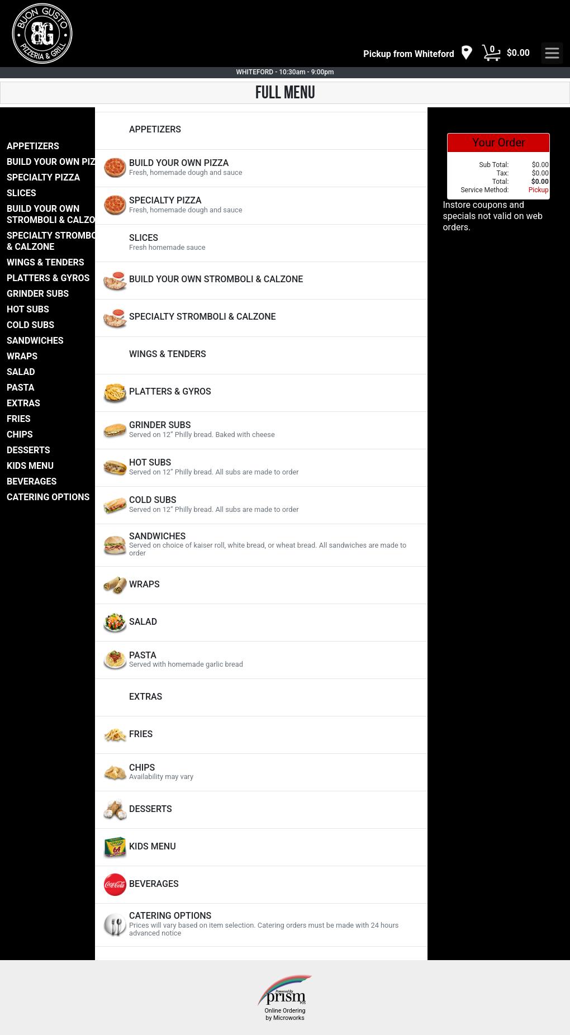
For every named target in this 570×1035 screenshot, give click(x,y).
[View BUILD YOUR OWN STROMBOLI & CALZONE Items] (261, 280)
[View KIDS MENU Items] (261, 847)
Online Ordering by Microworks (284, 1014)
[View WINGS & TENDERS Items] (261, 355)
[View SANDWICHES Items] (261, 545)
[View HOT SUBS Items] (261, 467)
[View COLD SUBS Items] (261, 505)
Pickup (539, 190)
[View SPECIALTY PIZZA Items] (261, 205)
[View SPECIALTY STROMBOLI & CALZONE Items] (261, 318)
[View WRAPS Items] (261, 585)
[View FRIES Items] (261, 734)
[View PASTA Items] (261, 660)
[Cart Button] (491, 53)
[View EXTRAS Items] (261, 697)
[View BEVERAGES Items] (261, 884)
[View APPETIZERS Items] (261, 130)
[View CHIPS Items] (261, 772)
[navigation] (418, 53)
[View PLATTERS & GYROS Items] (261, 392)
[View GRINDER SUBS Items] (261, 430)
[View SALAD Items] (261, 622)
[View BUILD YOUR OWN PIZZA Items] (261, 168)
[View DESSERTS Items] (261, 809)
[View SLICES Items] (261, 243)
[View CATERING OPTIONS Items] (261, 925)
